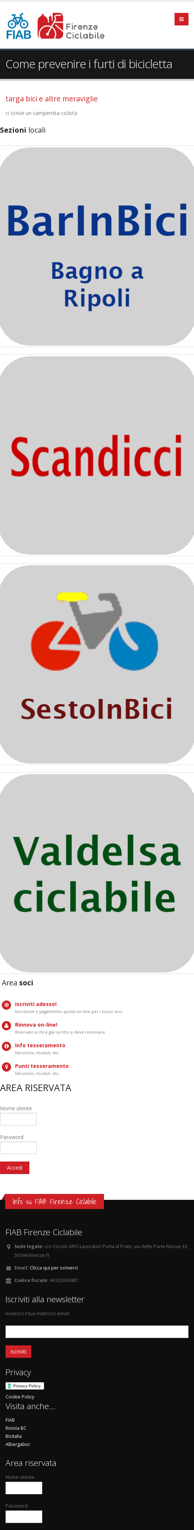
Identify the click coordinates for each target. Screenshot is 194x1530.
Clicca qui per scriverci (54, 1268)
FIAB (10, 1420)
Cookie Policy (20, 1397)
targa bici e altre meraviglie (52, 99)
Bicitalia (14, 1436)
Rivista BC (16, 1428)
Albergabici (18, 1444)
